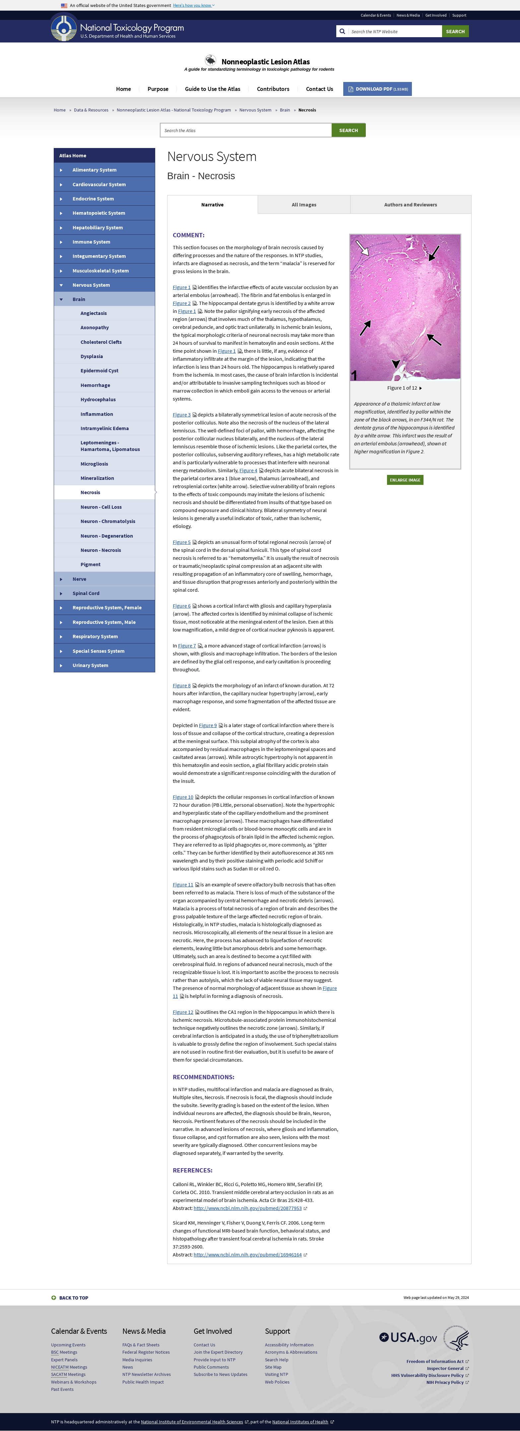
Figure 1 (182, 287)
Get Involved (436, 15)
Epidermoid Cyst (99, 370)
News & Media (408, 15)
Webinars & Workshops (74, 1382)
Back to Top (73, 1298)
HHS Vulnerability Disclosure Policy (427, 1375)
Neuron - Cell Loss (101, 506)
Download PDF (382, 88)
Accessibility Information (289, 1345)
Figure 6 (182, 605)
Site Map (273, 1367)
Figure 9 (208, 725)
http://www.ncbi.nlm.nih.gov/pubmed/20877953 (248, 1208)
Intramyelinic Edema (105, 428)
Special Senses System (99, 650)
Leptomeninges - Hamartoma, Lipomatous (110, 445)
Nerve (79, 578)
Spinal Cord (86, 593)
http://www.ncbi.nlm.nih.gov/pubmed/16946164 (248, 1254)
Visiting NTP (276, 1374)
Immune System (91, 241)
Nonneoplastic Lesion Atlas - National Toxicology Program (174, 110)
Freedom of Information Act (435, 1361)
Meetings (64, 1352)
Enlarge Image (405, 480)
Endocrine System (93, 198)
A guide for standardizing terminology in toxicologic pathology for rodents (260, 69)
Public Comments (211, 1367)
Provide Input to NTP (214, 1360)
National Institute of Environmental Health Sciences (192, 1422)
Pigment (90, 564)
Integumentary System (99, 256)
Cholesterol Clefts (101, 342)
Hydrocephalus (98, 399)
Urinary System (90, 665)
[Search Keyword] (395, 31)
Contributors (273, 89)
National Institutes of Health (300, 1422)
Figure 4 (248, 470)
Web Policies (277, 1382)
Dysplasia (92, 356)
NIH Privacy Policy (445, 1382)
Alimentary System (95, 169)
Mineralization (97, 478)
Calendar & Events (376, 15)
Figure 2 (182, 303)
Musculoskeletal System (101, 270)
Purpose (158, 89)
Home (123, 89)
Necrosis (90, 492)
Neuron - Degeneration (107, 535)
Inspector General (445, 1368)
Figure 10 (183, 796)
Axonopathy (95, 327)
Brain (285, 110)
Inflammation (97, 414)
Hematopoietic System (99, 212)
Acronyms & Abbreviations (291, 1352)
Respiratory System (95, 636)
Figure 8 (182, 685)
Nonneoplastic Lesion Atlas (266, 61)
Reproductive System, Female (107, 607)
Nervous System (255, 110)
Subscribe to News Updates (220, 1374)
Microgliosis (94, 463)
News (127, 1367)
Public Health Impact (143, 1382)
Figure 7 (187, 645)
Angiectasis (94, 313)
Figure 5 (182, 542)
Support (459, 15)
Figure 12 (183, 1012)
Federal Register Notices (146, 1352)
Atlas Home (72, 155)
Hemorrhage (95, 385)
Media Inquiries (137, 1360)
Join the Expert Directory (218, 1352)
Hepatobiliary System (98, 227)
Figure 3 (182, 414)
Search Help (277, 1360)
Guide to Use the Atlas (212, 89)
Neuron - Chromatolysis (108, 521)
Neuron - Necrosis (101, 550)
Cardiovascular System (99, 184)
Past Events (62, 1389)
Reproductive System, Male (104, 622)
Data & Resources (91, 110)
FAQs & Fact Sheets (141, 1345)
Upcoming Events (68, 1345)
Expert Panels (64, 1360)
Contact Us (320, 89)
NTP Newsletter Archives (146, 1374)
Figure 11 (183, 884)
